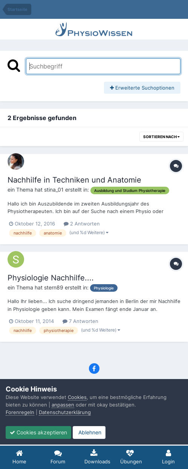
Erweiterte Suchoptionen (142, 88)
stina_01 (54, 189)
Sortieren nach (161, 136)
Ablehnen (89, 432)
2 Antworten (82, 224)
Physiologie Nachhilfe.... (51, 277)
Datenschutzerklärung (65, 412)
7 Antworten (80, 321)
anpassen (63, 405)
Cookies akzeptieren (38, 432)
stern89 (53, 287)
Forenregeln (20, 412)
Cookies (77, 397)
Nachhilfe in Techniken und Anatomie (74, 179)
